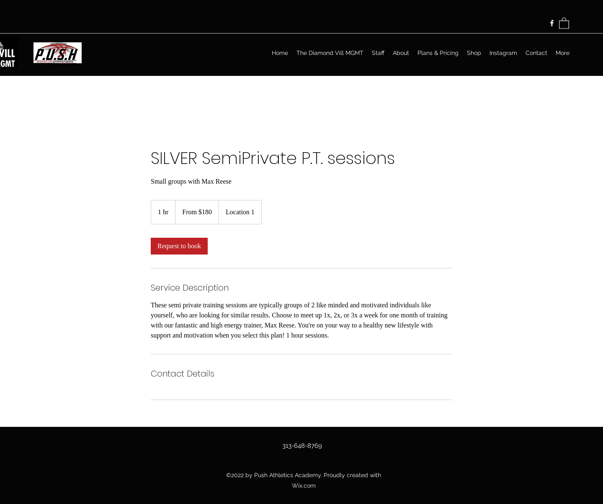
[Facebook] (552, 23)
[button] (564, 23)
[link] (179, 246)
